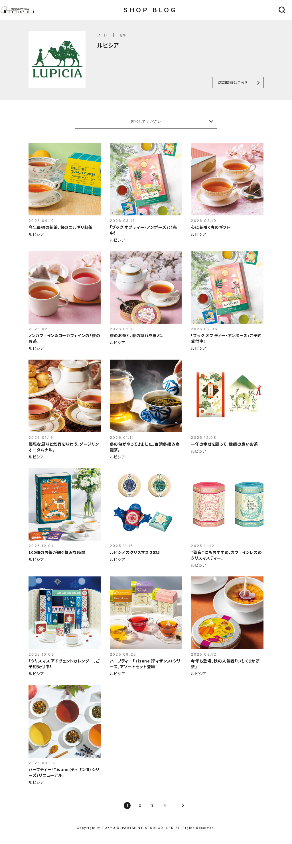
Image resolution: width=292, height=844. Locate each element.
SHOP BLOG (150, 10)
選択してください (145, 121)
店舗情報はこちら (233, 82)
